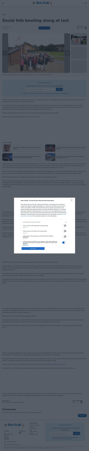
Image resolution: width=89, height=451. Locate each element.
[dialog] (44, 225)
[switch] (64, 225)
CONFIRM (33, 248)
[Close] (72, 200)
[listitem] (44, 222)
